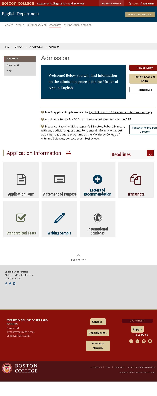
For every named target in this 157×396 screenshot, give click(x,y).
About (9, 25)
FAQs (9, 70)
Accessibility (96, 367)
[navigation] (78, 25)
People (20, 25)
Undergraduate (36, 25)
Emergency (120, 367)
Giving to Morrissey (98, 345)
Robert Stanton (114, 126)
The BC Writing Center (77, 25)
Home (6, 47)
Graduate (55, 25)
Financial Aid (13, 65)
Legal (108, 367)
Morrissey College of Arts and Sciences (60, 3)
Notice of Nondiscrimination (141, 367)
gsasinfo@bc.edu (88, 138)
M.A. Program (36, 47)
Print (68, 153)
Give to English (137, 320)
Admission (12, 58)
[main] (78, 157)
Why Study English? (140, 14)
